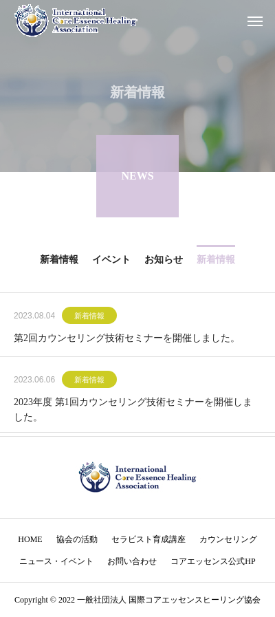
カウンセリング (228, 539)
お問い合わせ (132, 561)
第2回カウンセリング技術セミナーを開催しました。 (127, 339)
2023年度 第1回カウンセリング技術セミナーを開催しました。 (133, 411)
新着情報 (89, 317)
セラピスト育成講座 (148, 539)
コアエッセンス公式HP (212, 561)
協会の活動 (77, 539)
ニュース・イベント (56, 561)
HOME (30, 539)
